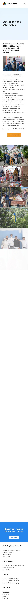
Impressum (6, 592)
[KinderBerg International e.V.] (11, 4)
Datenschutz (6, 594)
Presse (4, 596)
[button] (24, 4)
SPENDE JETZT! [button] (14, 135)
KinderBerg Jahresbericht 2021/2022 (13, 129)
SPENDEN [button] (14, 537)
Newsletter (6, 598)
